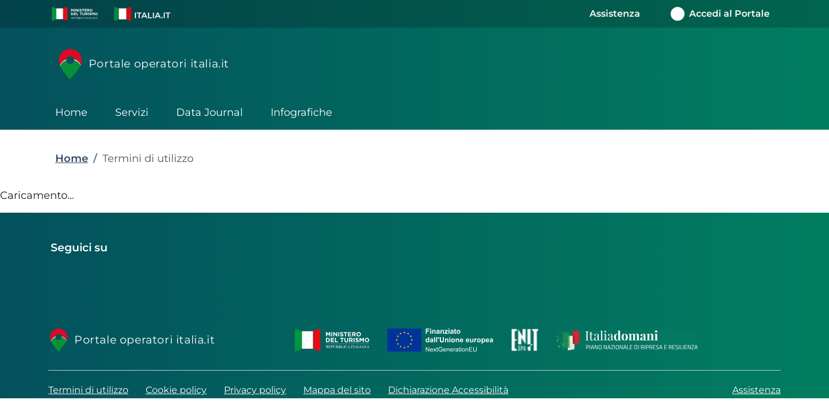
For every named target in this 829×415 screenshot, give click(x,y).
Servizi (132, 112)
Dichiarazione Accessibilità (448, 389)
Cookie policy (176, 389)
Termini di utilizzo (88, 389)
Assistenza (756, 389)
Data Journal (209, 112)
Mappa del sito (337, 389)
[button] (75, 13)
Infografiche (301, 112)
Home (71, 112)
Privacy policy (255, 389)
